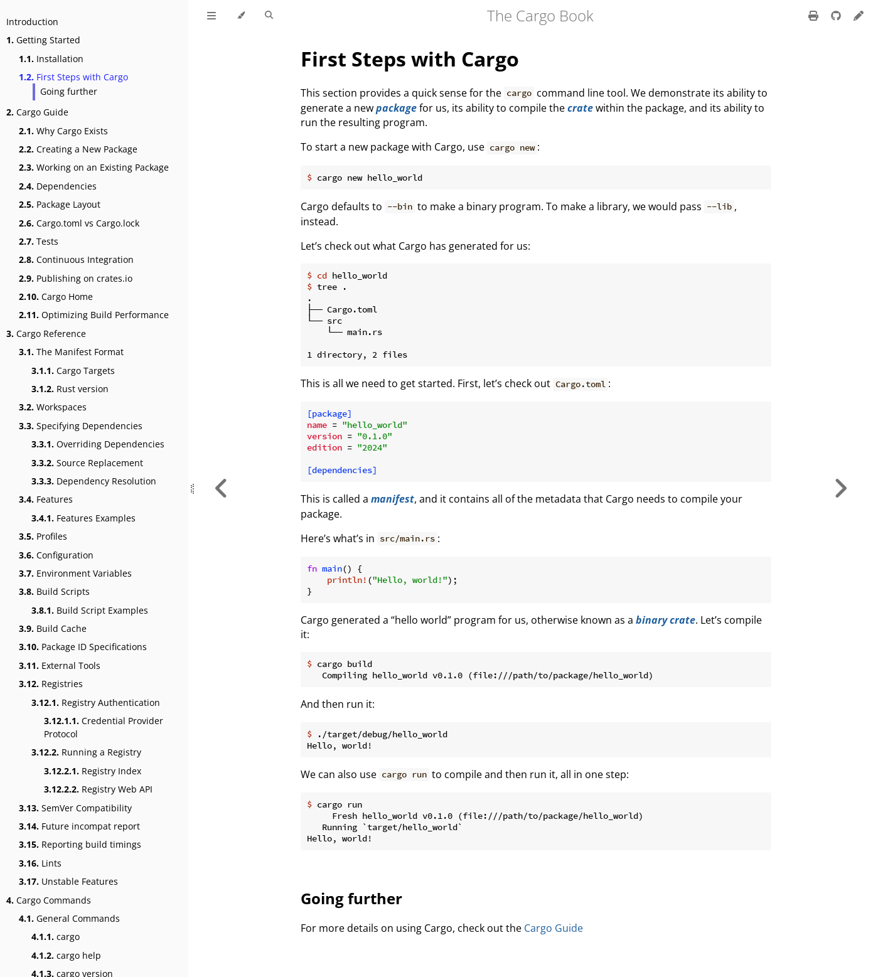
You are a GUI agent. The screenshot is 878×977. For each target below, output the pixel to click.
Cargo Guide (37, 112)
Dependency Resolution (93, 481)
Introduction (32, 22)
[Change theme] (241, 15)
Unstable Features (68, 881)
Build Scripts (54, 591)
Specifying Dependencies (80, 426)
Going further (68, 91)
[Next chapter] (840, 488)
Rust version (70, 389)
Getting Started (43, 40)
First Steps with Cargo (73, 77)
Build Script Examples (89, 610)
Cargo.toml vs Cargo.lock (79, 223)
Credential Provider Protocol (103, 727)
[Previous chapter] (221, 488)
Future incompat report (79, 826)
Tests (38, 241)
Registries (51, 684)
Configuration (56, 555)
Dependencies (58, 186)
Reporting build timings (80, 844)
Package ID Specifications (83, 647)
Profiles (43, 536)
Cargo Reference (46, 333)
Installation (51, 59)
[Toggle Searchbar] (269, 15)
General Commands (69, 918)
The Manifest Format (71, 352)
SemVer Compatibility (75, 808)
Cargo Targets (73, 370)
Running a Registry (86, 752)
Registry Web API (98, 789)
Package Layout (59, 204)
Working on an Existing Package (94, 167)
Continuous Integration (76, 259)
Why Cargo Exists (63, 131)
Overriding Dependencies (97, 444)
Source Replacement (87, 463)
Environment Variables (75, 573)
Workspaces (53, 407)
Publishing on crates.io (75, 278)
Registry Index (92, 771)
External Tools (59, 665)
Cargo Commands (48, 900)
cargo (55, 936)
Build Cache (53, 628)
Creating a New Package (78, 149)
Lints (40, 863)
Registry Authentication (95, 702)
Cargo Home (56, 296)
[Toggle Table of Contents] (211, 15)
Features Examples (83, 518)
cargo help (66, 955)
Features (46, 499)
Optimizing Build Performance (94, 315)
